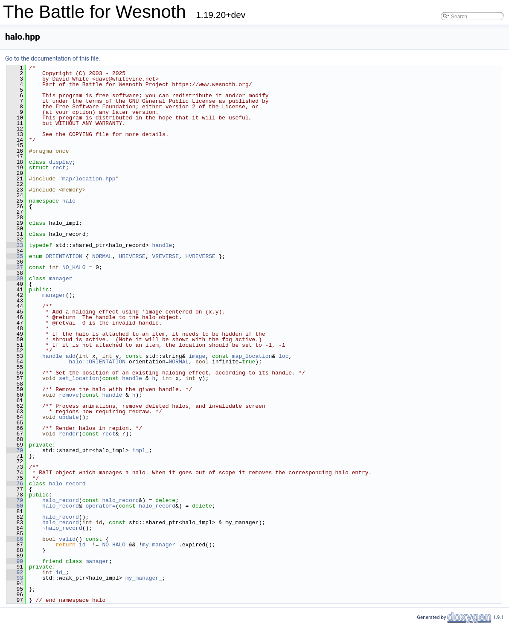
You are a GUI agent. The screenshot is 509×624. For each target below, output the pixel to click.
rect (58, 167)
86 (14, 539)
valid (67, 539)
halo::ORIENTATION (97, 362)
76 (14, 484)
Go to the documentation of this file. (52, 58)
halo (69, 201)
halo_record (67, 484)
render (69, 434)
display (61, 162)
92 (14, 572)
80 (14, 506)
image (197, 356)
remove (69, 395)
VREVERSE (165, 256)
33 (14, 245)
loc (283, 356)
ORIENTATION (64, 256)
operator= (100, 506)
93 (14, 578)
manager (61, 278)
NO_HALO (74, 267)
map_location (252, 356)
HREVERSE (132, 256)
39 (14, 278)
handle (162, 245)
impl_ (140, 450)
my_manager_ (160, 545)
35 (14, 256)
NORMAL (102, 256)
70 (14, 450)
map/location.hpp (89, 179)
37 (14, 267)
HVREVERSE (200, 256)
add (71, 356)
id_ (84, 545)
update (69, 417)
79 (14, 500)
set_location (79, 378)
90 (14, 561)
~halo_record (62, 528)
